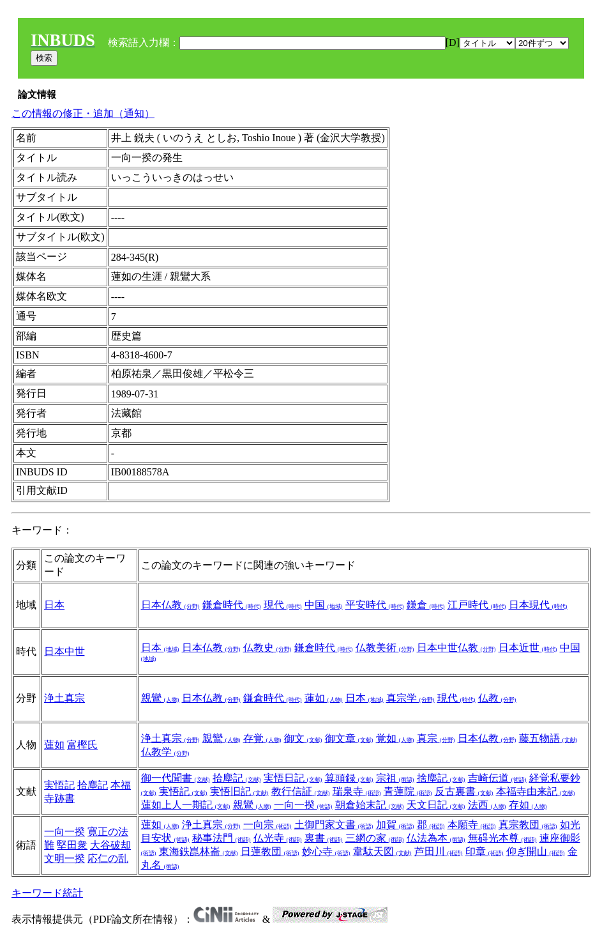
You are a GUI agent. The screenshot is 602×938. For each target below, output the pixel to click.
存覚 (262, 738)
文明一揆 (64, 858)
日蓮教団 (270, 851)
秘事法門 (221, 838)
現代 (283, 604)
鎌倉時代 (231, 604)
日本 (54, 604)
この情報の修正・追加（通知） (82, 113)
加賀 (395, 824)
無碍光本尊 (502, 838)
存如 (528, 804)
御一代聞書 (175, 778)
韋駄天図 (382, 851)
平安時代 (374, 604)
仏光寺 (277, 838)
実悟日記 (293, 778)
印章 (484, 851)
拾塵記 (92, 785)
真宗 (436, 738)
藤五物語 (548, 738)
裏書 (324, 838)
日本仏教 (170, 604)
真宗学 (410, 698)
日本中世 (64, 651)
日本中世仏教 (456, 647)
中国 (324, 604)
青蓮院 (408, 791)
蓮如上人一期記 (185, 804)
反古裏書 (464, 791)
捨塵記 (441, 778)
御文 (303, 738)
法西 (487, 804)
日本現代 (538, 604)
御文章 (349, 738)
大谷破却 (110, 845)
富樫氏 (82, 744)
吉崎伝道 (497, 778)
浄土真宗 (64, 698)
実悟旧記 (239, 791)
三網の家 (374, 838)
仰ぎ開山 (535, 851)
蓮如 (324, 698)
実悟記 (59, 785)
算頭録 (349, 778)
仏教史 (267, 647)
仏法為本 (436, 838)
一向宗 (267, 824)
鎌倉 (426, 604)
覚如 (395, 738)
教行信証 (300, 791)
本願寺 (472, 824)
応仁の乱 (107, 858)
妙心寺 (326, 851)
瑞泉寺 (357, 791)
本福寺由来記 (535, 791)
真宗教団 (528, 824)
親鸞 (160, 698)
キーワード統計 (47, 893)
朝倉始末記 (369, 804)
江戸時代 (477, 604)
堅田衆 (72, 845)
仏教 (497, 698)
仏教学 (165, 751)
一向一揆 (303, 804)
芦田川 (438, 851)
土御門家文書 (333, 824)
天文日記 (436, 804)
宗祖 (395, 778)
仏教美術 (385, 647)
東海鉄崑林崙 (198, 851)
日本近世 (528, 647)
